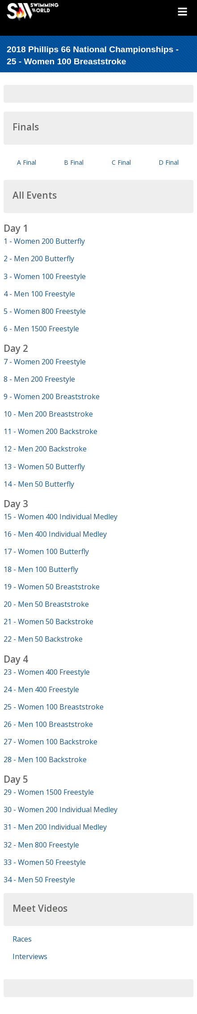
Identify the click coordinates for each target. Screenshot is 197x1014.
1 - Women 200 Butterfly (44, 241)
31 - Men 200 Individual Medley (55, 827)
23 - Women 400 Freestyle (47, 672)
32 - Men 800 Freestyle (41, 845)
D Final (169, 162)
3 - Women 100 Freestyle (45, 276)
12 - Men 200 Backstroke (45, 449)
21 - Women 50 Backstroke (48, 621)
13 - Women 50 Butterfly (44, 467)
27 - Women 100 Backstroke (50, 742)
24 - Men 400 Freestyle (41, 689)
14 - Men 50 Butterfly (39, 484)
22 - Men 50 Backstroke (43, 639)
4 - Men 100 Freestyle (39, 294)
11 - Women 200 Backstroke (50, 431)
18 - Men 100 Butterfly (41, 569)
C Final (121, 162)
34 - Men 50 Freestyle (39, 880)
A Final (26, 162)
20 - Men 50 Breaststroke (46, 604)
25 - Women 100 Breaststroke (54, 707)
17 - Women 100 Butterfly (46, 551)
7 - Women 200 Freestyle (45, 362)
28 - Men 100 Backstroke (45, 759)
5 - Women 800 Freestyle (45, 311)
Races (22, 939)
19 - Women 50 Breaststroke (52, 587)
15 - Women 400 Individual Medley (60, 517)
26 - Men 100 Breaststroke (48, 724)
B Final (74, 162)
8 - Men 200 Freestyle (39, 379)
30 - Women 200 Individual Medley (60, 809)
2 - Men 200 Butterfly (39, 258)
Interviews (30, 956)
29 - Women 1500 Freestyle (49, 792)
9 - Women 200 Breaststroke (52, 396)
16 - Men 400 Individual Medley (55, 534)
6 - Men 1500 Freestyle (41, 329)
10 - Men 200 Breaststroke (48, 414)
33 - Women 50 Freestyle (45, 862)
